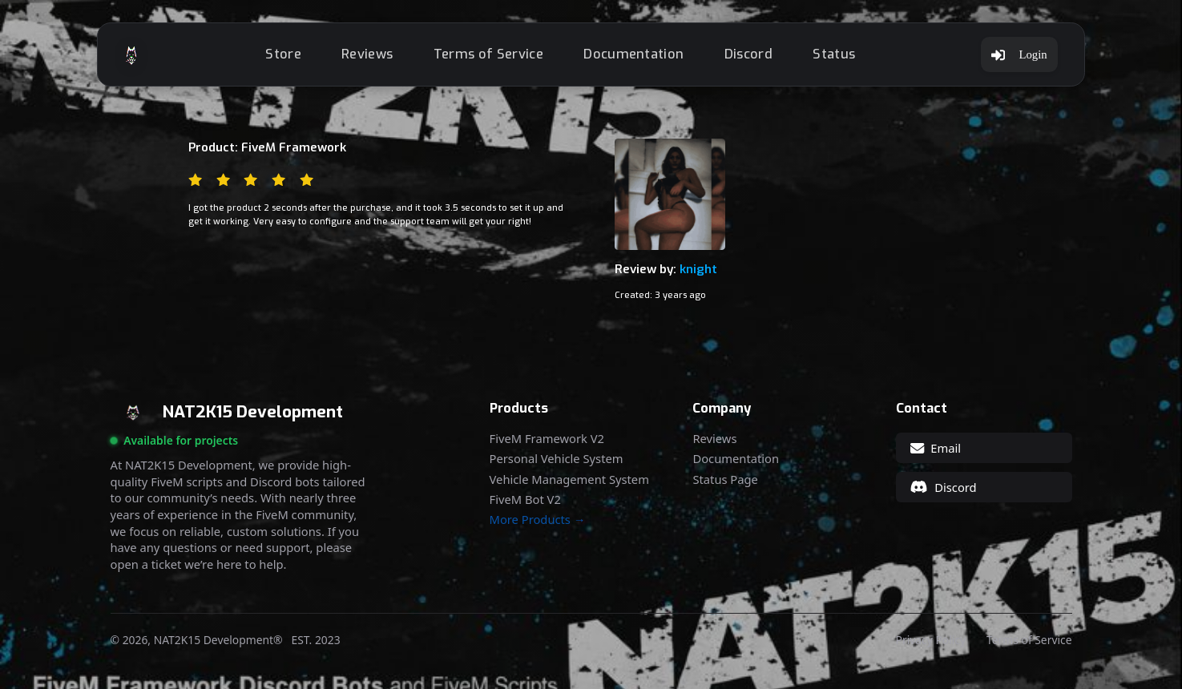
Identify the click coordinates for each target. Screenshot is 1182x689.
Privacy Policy (931, 640)
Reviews (367, 54)
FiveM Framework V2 (547, 439)
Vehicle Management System (569, 479)
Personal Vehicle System (556, 459)
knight (698, 269)
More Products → (538, 520)
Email (935, 448)
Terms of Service (488, 54)
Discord (748, 54)
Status (834, 54)
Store (283, 54)
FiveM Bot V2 (525, 500)
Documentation (633, 54)
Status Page (724, 479)
